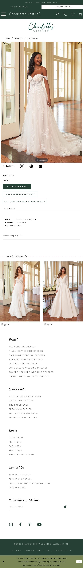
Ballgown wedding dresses (27, 355)
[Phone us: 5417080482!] (65, 14)
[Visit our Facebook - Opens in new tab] (20, 524)
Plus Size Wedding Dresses (26, 351)
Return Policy (62, 551)
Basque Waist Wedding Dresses (29, 376)
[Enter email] (38, 507)
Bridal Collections (21, 401)
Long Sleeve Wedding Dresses (28, 368)
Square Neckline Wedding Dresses (31, 372)
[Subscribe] (64, 507)
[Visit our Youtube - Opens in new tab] (39, 524)
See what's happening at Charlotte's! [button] (41, 2)
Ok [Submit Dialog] (79, 562)
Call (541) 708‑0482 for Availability (24, 202)
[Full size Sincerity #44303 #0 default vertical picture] (41, 102)
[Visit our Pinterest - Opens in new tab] (30, 524)
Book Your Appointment (20, 194)
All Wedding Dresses (22, 347)
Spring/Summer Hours (23, 418)
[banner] (41, 27)
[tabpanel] (41, 102)
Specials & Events (20, 409)
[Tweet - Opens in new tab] (22, 166)
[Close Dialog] (3, 562)
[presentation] (20, 291)
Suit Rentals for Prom (23, 413)
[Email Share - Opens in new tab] (40, 166)
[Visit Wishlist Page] (73, 14)
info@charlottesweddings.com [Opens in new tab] (29, 483)
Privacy (16, 551)
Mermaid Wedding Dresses (26, 360)
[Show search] (57, 14)
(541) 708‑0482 (17, 488)
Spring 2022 (32, 38)
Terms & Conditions (37, 551)
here (58, 565)
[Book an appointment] (24, 14)
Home (7, 38)
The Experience (19, 405)
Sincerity (18, 38)
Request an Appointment (25, 397)
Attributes (9, 208)
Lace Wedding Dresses (23, 364)
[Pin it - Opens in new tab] (31, 166)
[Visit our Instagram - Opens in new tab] (11, 524)
